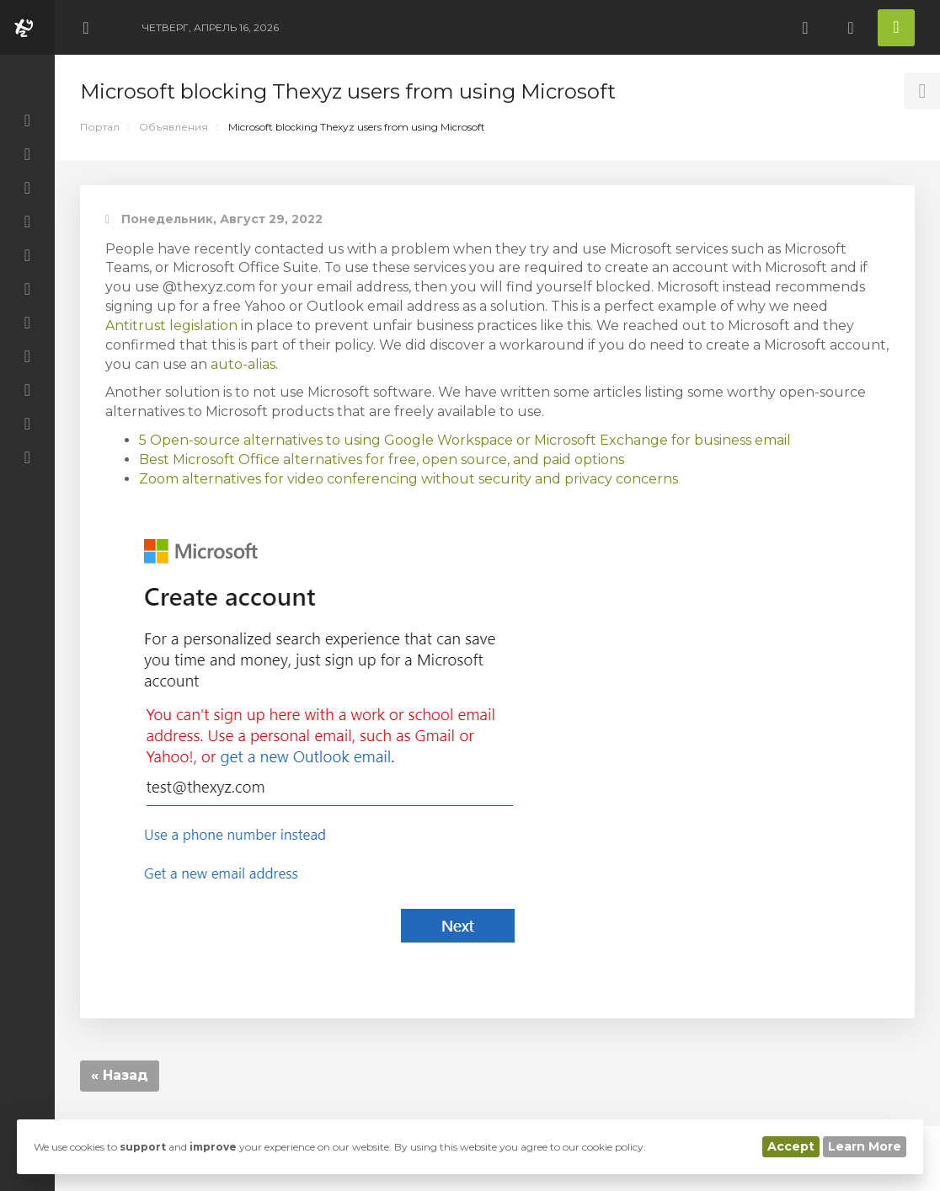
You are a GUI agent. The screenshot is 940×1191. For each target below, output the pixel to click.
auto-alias (243, 364)
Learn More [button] (864, 1146)
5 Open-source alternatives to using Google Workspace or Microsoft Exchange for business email (465, 440)
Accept (790, 1146)
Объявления (173, 126)
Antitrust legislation (171, 326)
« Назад (119, 1075)
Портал (100, 126)
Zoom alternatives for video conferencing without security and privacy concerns (408, 479)
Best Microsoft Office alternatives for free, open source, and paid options (381, 459)
